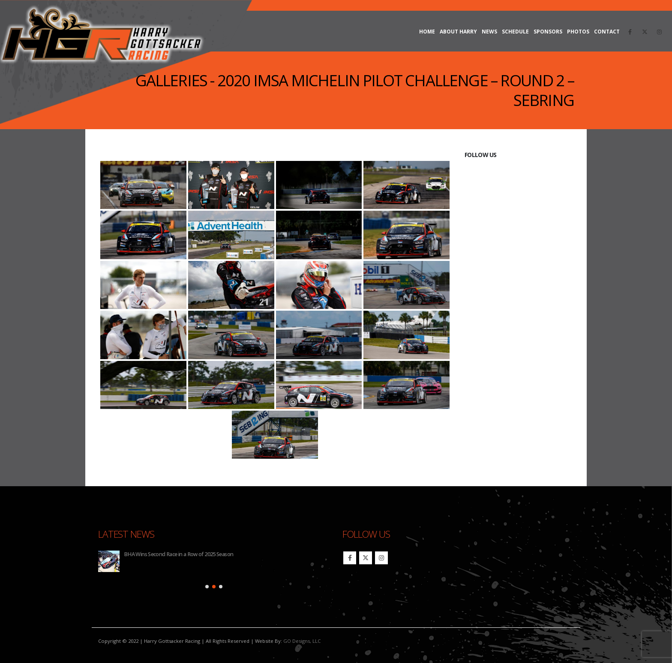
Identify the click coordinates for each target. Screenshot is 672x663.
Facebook (349, 557)
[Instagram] (659, 32)
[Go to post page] (109, 561)
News (489, 31)
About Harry (458, 31)
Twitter (365, 557)
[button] (207, 586)
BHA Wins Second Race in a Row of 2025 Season (178, 554)
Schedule (515, 31)
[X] (645, 32)
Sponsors (548, 31)
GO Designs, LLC (302, 641)
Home (427, 31)
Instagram (381, 557)
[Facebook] (630, 32)
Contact (607, 31)
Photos (578, 31)
